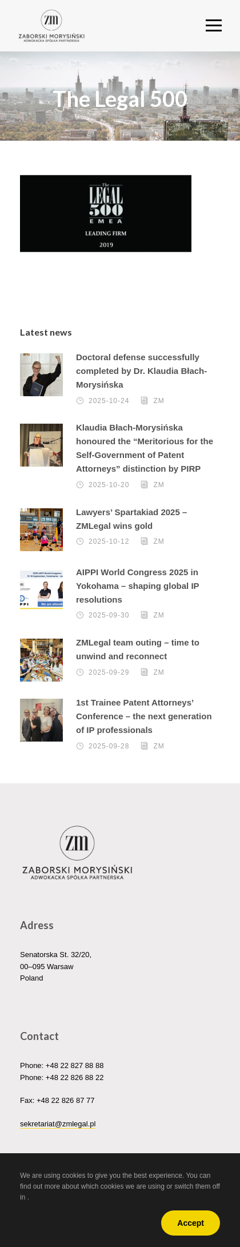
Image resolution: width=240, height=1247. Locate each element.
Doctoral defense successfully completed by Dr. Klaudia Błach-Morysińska (141, 370)
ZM (158, 401)
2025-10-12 (109, 542)
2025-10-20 (109, 485)
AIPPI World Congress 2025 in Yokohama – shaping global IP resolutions (137, 585)
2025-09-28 (109, 746)
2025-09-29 (109, 672)
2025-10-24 (109, 401)
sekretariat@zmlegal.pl (57, 1123)
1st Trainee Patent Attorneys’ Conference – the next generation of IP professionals (144, 716)
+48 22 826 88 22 (75, 1077)
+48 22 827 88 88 (75, 1065)
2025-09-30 (109, 616)
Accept (190, 1223)
